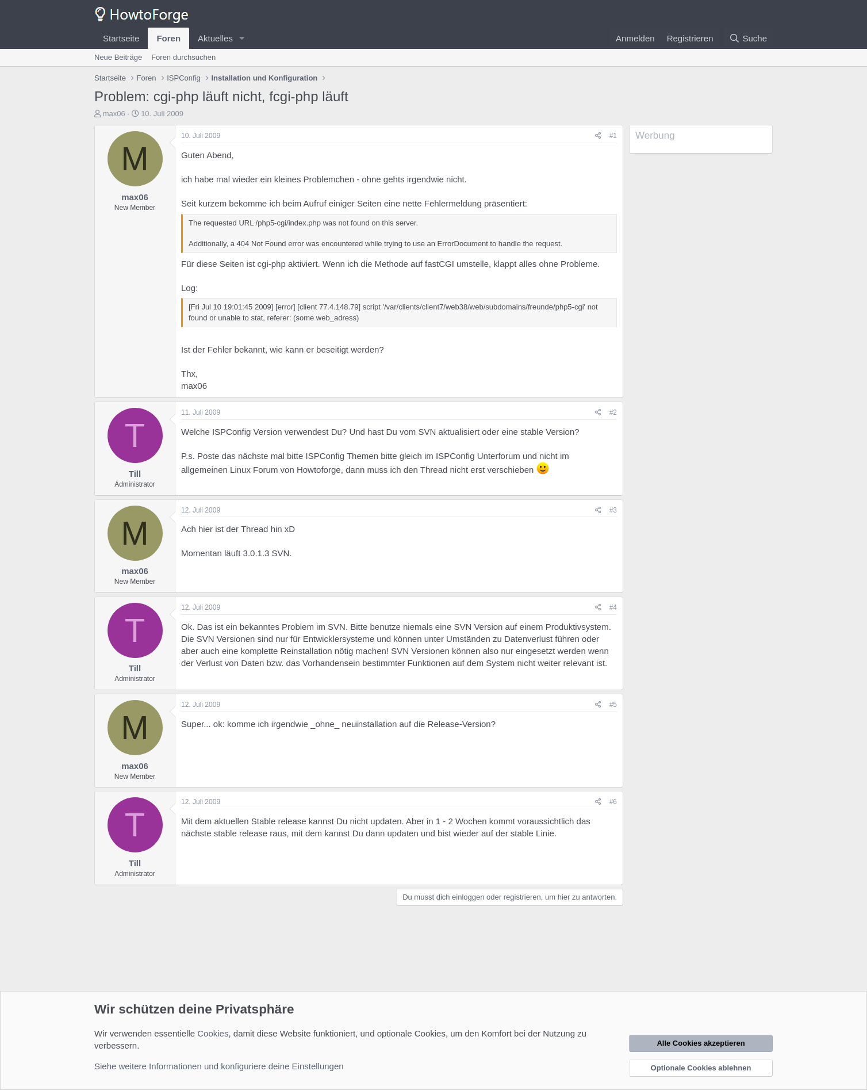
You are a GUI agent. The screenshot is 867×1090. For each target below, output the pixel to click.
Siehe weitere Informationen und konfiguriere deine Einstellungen (219, 1066)
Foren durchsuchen (183, 57)
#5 (613, 705)
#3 (613, 510)
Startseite (121, 38)
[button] (242, 38)
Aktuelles (215, 38)
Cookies (212, 1033)
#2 (613, 412)
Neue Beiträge (118, 57)
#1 (613, 136)
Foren (168, 38)
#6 (613, 802)
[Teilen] (598, 136)
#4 (613, 607)
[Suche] (748, 38)
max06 (114, 113)
